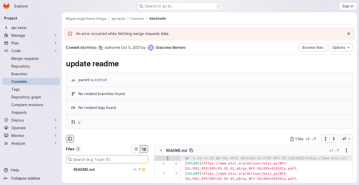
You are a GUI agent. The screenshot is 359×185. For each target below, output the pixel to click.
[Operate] (31, 127)
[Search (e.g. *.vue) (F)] (107, 159)
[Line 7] (160, 174)
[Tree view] (144, 149)
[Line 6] (160, 163)
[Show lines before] (167, 158)
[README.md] (107, 169)
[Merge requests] (31, 58)
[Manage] (31, 35)
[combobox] (346, 139)
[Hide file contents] (161, 150)
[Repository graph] (31, 96)
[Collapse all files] (334, 139)
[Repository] (31, 66)
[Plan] (31, 43)
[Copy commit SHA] (101, 48)
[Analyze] (31, 143)
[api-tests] (31, 27)
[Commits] (31, 81)
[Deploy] (31, 120)
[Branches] (31, 73)
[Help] (31, 170)
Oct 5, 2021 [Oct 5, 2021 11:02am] (130, 47)
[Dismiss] (349, 34)
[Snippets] (31, 112)
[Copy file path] (191, 150)
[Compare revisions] (31, 104)
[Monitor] (31, 135)
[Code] (31, 50)
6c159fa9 (99, 80)
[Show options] (346, 150)
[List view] (136, 149)
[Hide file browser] (70, 139)
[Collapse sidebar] (31, 178)
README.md (176, 150)
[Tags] (31, 89)
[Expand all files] (325, 139)
